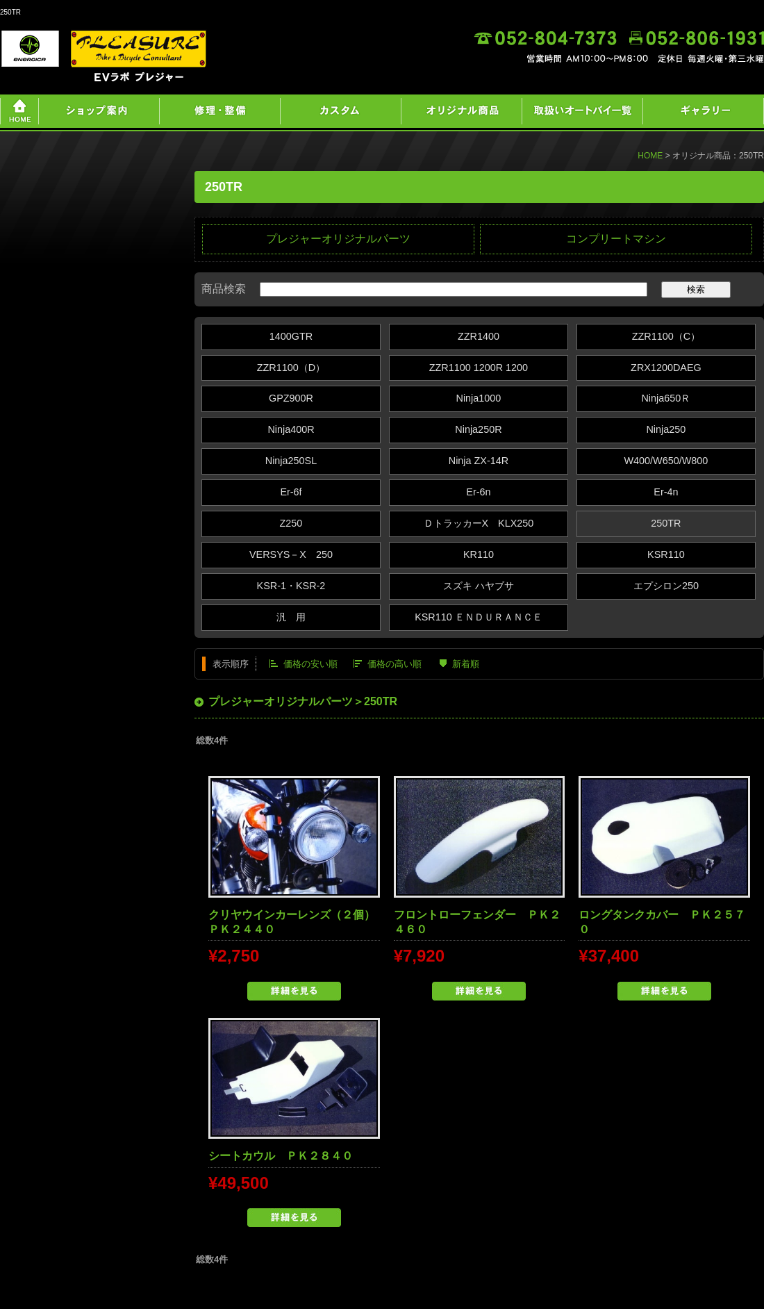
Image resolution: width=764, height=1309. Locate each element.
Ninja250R (478, 429)
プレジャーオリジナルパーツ (338, 239)
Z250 (291, 523)
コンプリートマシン (616, 239)
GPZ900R (291, 398)
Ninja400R (290, 429)
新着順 (465, 664)
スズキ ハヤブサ (478, 585)
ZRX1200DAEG (666, 367)
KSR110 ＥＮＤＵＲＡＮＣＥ (478, 617)
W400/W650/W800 (666, 460)
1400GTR (291, 336)
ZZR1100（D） (291, 367)
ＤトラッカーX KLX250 (479, 523)
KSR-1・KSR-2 (291, 585)
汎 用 (291, 617)
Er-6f (290, 491)
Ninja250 (666, 429)
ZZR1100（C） (666, 336)
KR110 (478, 554)
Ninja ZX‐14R (478, 460)
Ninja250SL (291, 460)
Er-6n (478, 491)
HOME (650, 155)
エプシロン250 (666, 585)
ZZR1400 (478, 336)
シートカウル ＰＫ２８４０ (280, 1156)
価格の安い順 (310, 664)
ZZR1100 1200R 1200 (478, 367)
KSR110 (666, 554)
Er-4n (666, 491)
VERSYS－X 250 (291, 554)
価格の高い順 (394, 664)
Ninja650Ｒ (665, 398)
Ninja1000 (478, 398)
